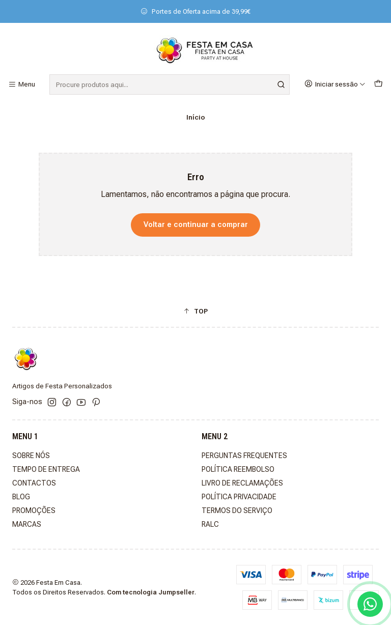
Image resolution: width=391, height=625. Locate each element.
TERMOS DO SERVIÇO (237, 510)
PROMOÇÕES (33, 510)
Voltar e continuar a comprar (196, 224)
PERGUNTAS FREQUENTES (244, 455)
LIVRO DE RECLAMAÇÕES (242, 483)
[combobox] (169, 84)
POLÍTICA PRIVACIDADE (239, 497)
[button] (195, 311)
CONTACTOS (34, 483)
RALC (210, 524)
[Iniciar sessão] (335, 84)
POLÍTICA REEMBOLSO (238, 469)
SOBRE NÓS (31, 455)
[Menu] (21, 84)
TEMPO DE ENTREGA (46, 469)
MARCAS (26, 524)
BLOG (21, 497)
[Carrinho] (378, 84)
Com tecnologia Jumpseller (150, 592)
